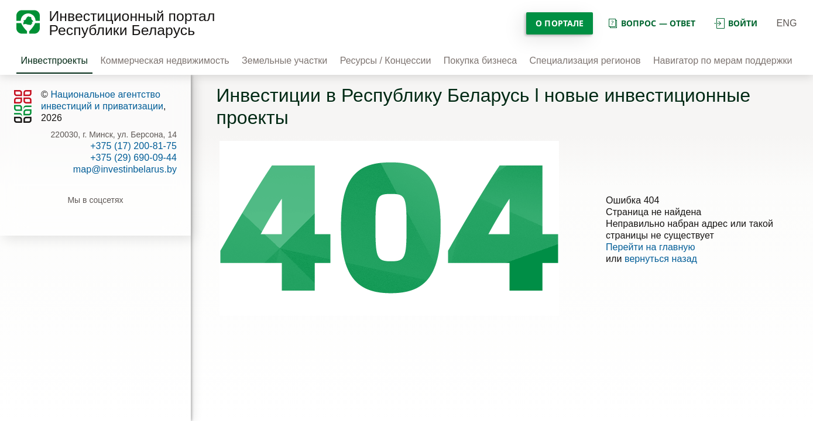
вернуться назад (661, 259)
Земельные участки (284, 60)
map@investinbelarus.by (125, 169)
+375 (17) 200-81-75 (133, 146)
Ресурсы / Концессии (385, 60)
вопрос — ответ (651, 23)
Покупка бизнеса (480, 60)
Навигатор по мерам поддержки (722, 60)
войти (735, 23)
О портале (560, 23)
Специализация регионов (585, 60)
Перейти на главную (650, 247)
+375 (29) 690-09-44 (133, 158)
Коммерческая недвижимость (164, 60)
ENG (787, 23)
